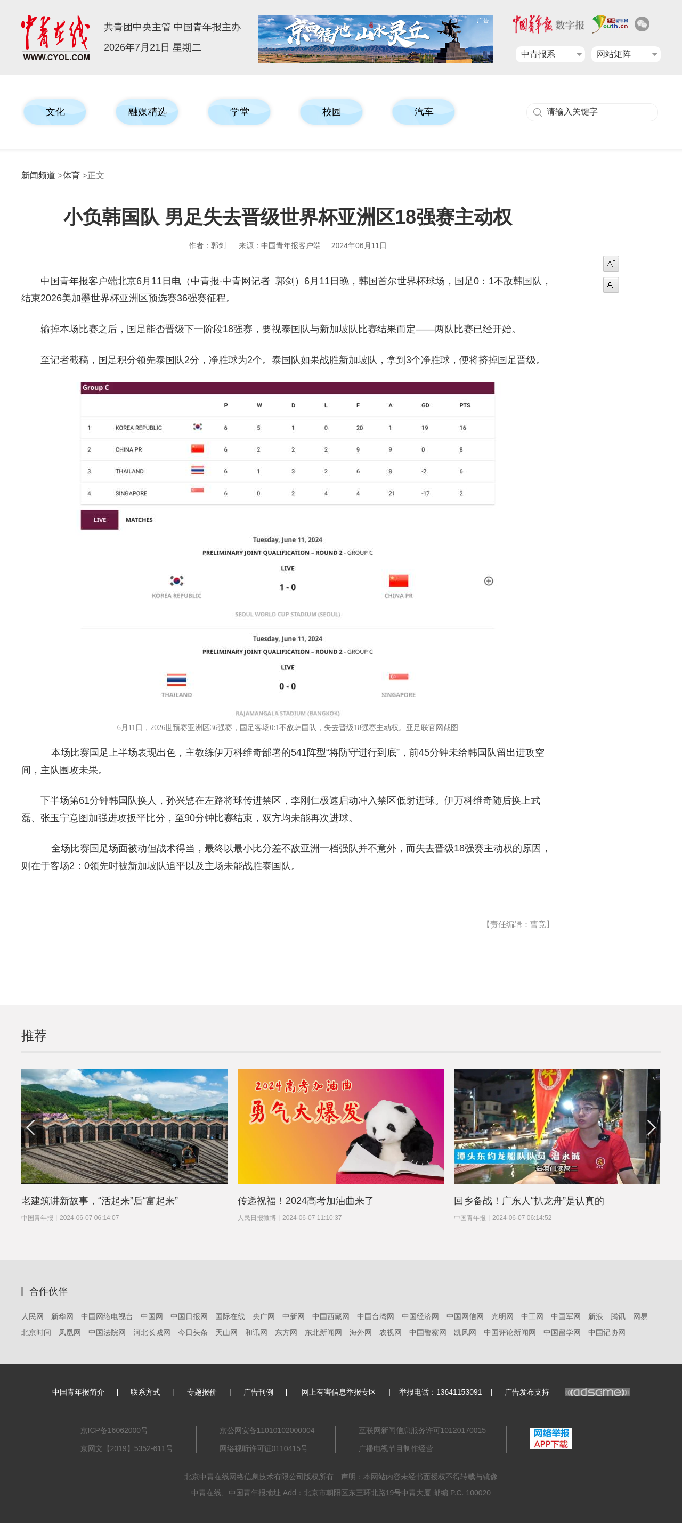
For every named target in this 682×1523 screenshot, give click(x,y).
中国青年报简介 (78, 1392)
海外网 (361, 1332)
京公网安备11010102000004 (267, 1430)
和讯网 (256, 1332)
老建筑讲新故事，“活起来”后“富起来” (99, 1201)
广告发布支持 (567, 1392)
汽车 (424, 112)
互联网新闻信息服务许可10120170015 (422, 1430)
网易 (640, 1316)
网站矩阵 (614, 54)
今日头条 (193, 1332)
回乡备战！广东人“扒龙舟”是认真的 (529, 1201)
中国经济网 (420, 1316)
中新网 (293, 1316)
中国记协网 (607, 1332)
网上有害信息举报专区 (339, 1392)
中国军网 (566, 1316)
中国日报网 (189, 1316)
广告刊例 (258, 1392)
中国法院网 (107, 1332)
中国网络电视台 (107, 1316)
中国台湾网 (375, 1316)
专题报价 (202, 1392)
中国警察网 (427, 1332)
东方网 (286, 1332)
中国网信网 (465, 1316)
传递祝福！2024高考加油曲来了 (306, 1201)
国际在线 (230, 1316)
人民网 (32, 1316)
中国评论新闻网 (510, 1332)
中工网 (532, 1316)
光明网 (502, 1316)
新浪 (595, 1316)
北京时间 (36, 1332)
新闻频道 (38, 175)
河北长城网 (151, 1332)
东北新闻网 (323, 1332)
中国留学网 (562, 1332)
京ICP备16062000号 (114, 1430)
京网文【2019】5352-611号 (126, 1448)
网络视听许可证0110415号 (264, 1448)
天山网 (226, 1332)
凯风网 (465, 1332)
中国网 (152, 1316)
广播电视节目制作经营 (396, 1448)
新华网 (62, 1316)
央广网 (264, 1316)
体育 (71, 175)
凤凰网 (70, 1332)
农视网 (390, 1332)
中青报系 (538, 54)
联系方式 (145, 1392)
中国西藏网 (331, 1316)
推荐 (34, 1035)
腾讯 (618, 1316)
